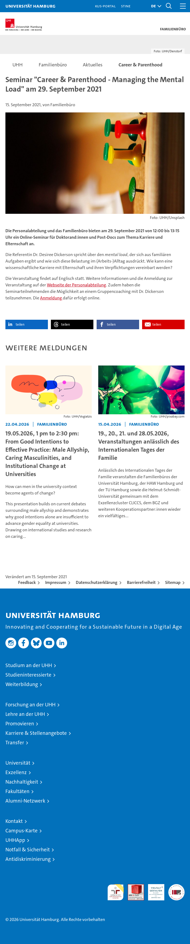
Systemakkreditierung (176, 887)
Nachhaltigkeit (21, 781)
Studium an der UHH (28, 665)
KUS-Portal (105, 6)
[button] (155, 6)
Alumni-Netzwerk (25, 800)
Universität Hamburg (30, 5)
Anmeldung (51, 298)
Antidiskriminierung (28, 859)
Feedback (27, 582)
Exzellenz (16, 772)
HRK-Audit (153, 889)
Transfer (14, 742)
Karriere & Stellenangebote (36, 733)
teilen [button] (20, 324)
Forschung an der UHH (30, 704)
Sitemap (173, 582)
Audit (133, 887)
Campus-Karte (21, 830)
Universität (17, 762)
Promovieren (19, 723)
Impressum (55, 582)
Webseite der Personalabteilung (76, 285)
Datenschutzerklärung (96, 582)
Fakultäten (17, 791)
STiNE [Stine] (125, 6)
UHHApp (15, 840)
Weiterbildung (21, 684)
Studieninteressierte (28, 674)
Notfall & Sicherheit (27, 849)
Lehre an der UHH (25, 714)
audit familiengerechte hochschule (115, 892)
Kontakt (14, 821)
